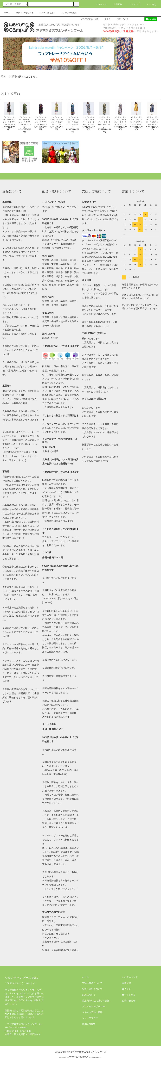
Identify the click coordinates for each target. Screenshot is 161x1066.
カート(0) (149, 4)
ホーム (7, 13)
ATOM (92, 1024)
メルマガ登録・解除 (87, 19)
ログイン (131, 4)
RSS (84, 1024)
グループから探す (45, 13)
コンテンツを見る (67, 13)
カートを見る (128, 994)
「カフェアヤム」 (51, 937)
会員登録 (116, 4)
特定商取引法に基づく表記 (95, 1000)
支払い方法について (92, 983)
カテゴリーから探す (22, 13)
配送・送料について (92, 989)
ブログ (105, 19)
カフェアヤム (58, 917)
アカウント (99, 4)
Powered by (80, 1057)
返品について (89, 994)
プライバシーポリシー (93, 1006)
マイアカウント (130, 977)
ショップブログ (90, 1018)
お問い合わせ (120, 19)
